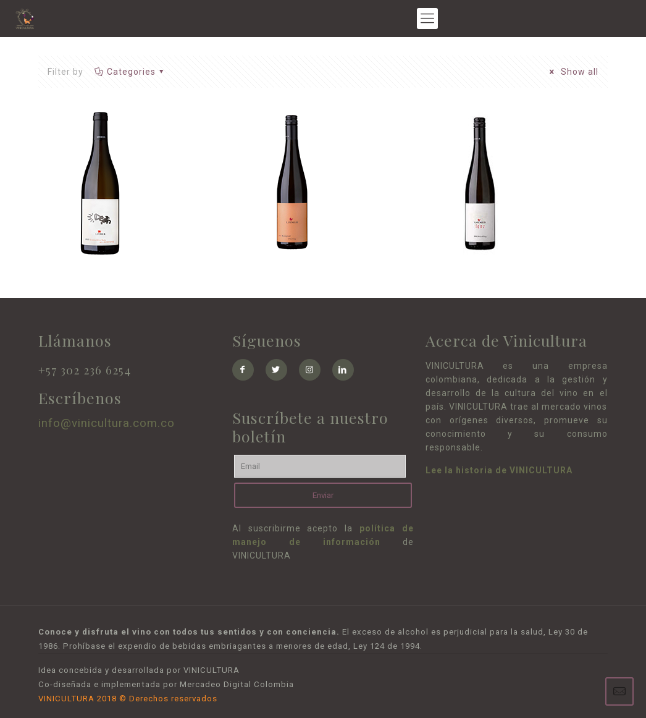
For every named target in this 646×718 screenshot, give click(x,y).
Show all (572, 72)
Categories (130, 72)
